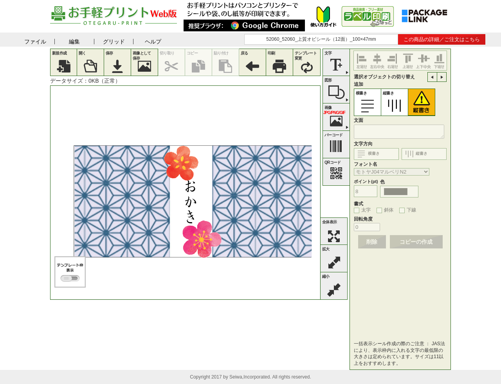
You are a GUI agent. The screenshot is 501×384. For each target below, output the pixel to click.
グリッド (114, 41)
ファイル (35, 41)
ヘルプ (153, 41)
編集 (74, 41)
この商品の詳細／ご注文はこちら (442, 39)
